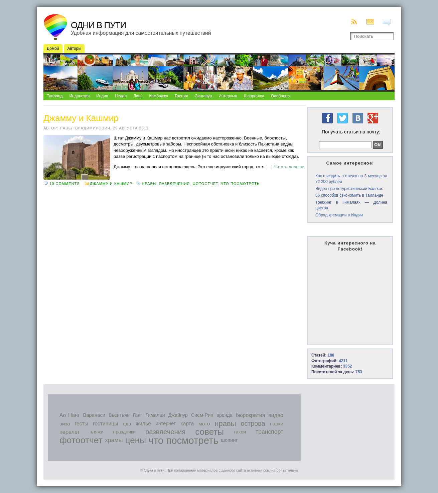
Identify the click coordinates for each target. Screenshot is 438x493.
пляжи (97, 431)
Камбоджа (158, 96)
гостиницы (105, 423)
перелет (69, 432)
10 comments (64, 184)
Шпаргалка (254, 96)
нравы (149, 184)
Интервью (227, 96)
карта (187, 423)
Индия (102, 96)
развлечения (174, 184)
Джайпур (178, 415)
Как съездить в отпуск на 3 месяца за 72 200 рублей (351, 179)
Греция (181, 96)
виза (64, 423)
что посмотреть (240, 184)
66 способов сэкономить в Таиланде (349, 195)
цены (135, 440)
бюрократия (250, 415)
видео (275, 415)
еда (127, 423)
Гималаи (155, 415)
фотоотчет (205, 184)
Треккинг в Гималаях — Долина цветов (351, 205)
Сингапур (203, 96)
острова (253, 423)
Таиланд (54, 96)
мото (204, 423)
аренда (224, 415)
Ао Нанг (69, 415)
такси (240, 431)
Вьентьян (119, 415)
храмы (114, 440)
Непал (121, 96)
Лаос (137, 96)
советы (209, 432)
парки (276, 423)
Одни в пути (98, 25)
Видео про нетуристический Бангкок (349, 188)
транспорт (269, 431)
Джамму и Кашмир (81, 118)
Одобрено (280, 96)
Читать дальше (289, 166)
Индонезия (79, 96)
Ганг (137, 415)
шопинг (229, 440)
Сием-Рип (202, 415)
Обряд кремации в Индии (339, 215)
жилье (143, 423)
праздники (124, 431)
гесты (81, 423)
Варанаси (94, 415)
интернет (166, 423)
